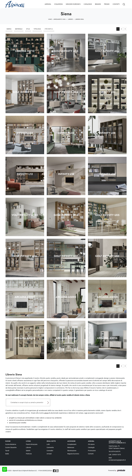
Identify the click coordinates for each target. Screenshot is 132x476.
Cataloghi (88, 4)
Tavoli (7, 450)
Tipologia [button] (37, 29)
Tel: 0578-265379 (114, 451)
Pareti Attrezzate (31, 444)
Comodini (50, 450)
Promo (106, 4)
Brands (98, 4)
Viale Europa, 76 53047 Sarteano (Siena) (117, 447)
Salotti (28, 450)
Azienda (48, 4)
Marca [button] (9, 29)
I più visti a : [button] (49, 29)
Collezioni (58, 4)
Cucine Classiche (10, 447)
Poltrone (29, 454)
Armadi (49, 454)
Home (50, 19)
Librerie (70, 19)
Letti (48, 444)
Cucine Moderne (10, 444)
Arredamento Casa (59, 19)
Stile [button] (28, 29)
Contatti (116, 4)
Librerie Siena (79, 19)
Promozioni (92, 450)
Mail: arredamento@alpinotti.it (117, 459)
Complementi (71, 444)
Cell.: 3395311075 (115, 454)
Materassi (70, 447)
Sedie (7, 454)
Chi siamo (91, 444)
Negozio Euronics (73, 4)
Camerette (50, 447)
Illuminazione (71, 450)
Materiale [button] (18, 29)
